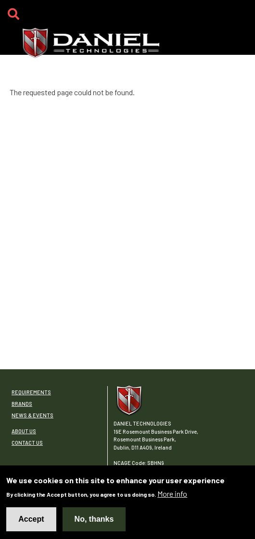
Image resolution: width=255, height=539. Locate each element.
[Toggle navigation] (240, 16)
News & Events (32, 415)
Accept (31, 521)
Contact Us (27, 442)
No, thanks (94, 521)
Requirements (31, 392)
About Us (24, 431)
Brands (22, 404)
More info (172, 495)
